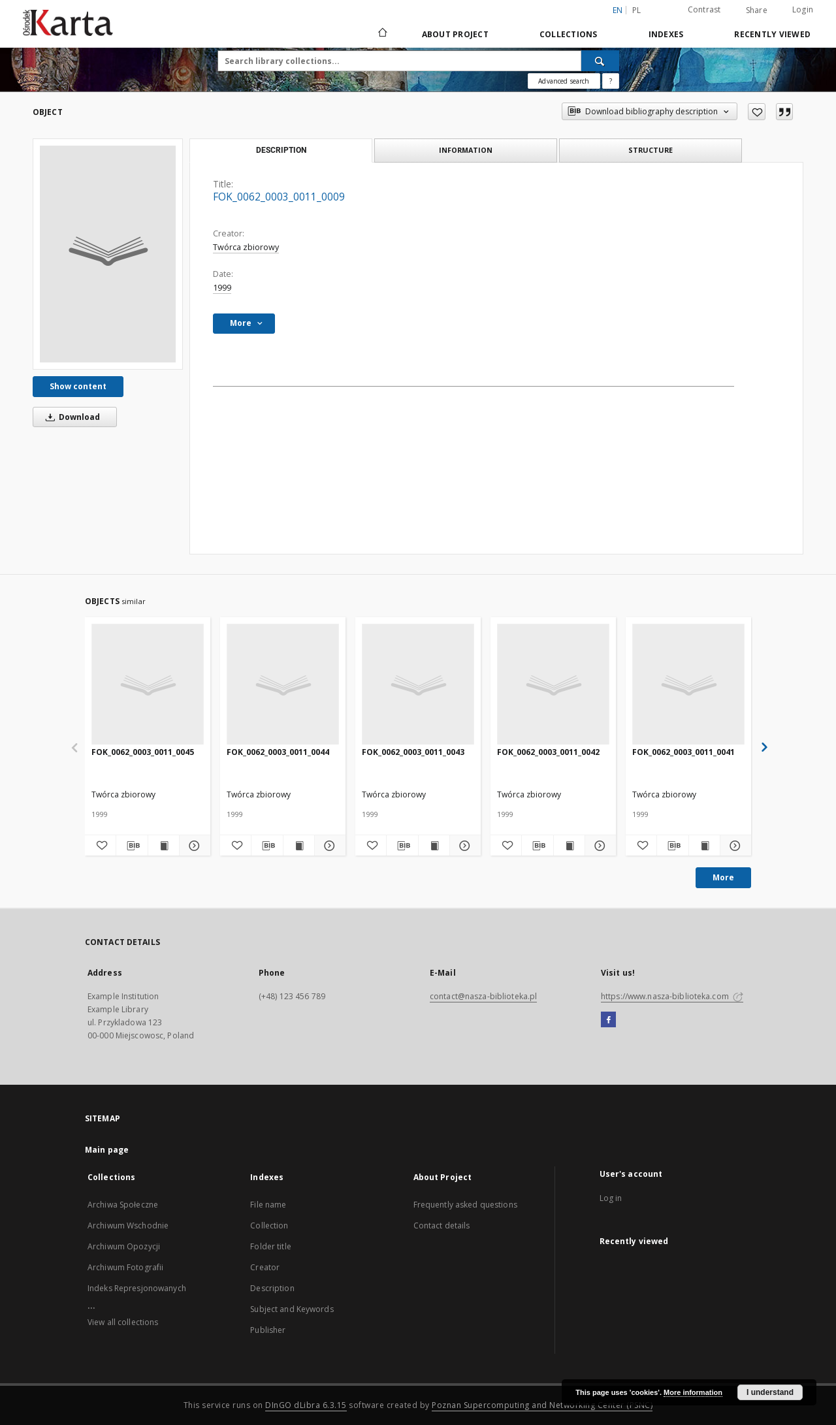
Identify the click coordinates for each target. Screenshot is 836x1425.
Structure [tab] (650, 150)
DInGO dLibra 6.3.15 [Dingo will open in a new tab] (306, 1405)
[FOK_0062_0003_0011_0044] (282, 684)
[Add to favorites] (756, 111)
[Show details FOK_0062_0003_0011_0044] (328, 845)
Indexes (666, 34)
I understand (770, 1392)
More (723, 877)
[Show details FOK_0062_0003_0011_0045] (193, 845)
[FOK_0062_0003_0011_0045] (147, 684)
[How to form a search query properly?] (610, 81)
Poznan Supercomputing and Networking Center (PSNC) (542, 1405)
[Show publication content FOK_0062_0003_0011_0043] (434, 845)
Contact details (441, 1225)
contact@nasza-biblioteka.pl (483, 996)
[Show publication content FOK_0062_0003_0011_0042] (569, 845)
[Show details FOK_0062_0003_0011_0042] (598, 845)
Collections (568, 34)
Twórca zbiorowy (246, 247)
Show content (78, 386)
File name (268, 1204)
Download (70, 416)
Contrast (704, 9)
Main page (107, 1149)
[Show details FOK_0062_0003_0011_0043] (463, 845)
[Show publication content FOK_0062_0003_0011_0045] (163, 845)
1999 (222, 287)
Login (802, 9)
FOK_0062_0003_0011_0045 (142, 752)
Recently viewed (772, 34)
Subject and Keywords (291, 1309)
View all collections (123, 1322)
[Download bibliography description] (131, 845)
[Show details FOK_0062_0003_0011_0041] (733, 845)
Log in (611, 1198)
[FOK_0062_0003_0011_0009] (108, 254)
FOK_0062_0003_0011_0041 (683, 752)
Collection (269, 1225)
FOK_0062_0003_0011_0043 (413, 752)
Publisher (267, 1330)
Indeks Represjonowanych (137, 1288)
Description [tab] (281, 150)
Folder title (270, 1246)
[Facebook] (608, 1020)
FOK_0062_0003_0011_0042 (548, 752)
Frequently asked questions (465, 1204)
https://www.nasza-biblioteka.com (672, 996)
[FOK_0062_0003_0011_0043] (418, 684)
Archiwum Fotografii (125, 1267)
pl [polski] (636, 10)
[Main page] (381, 34)
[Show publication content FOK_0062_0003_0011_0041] (704, 845)
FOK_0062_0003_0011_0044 (278, 752)
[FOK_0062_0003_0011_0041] (688, 684)
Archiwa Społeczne (123, 1204)
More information (693, 1392)
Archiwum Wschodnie (128, 1225)
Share (756, 10)
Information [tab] (465, 150)
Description (272, 1288)
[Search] (600, 60)
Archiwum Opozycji (124, 1246)
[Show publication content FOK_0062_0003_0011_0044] (298, 845)
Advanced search (563, 81)
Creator (265, 1267)
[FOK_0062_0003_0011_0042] (553, 684)
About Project (455, 34)
